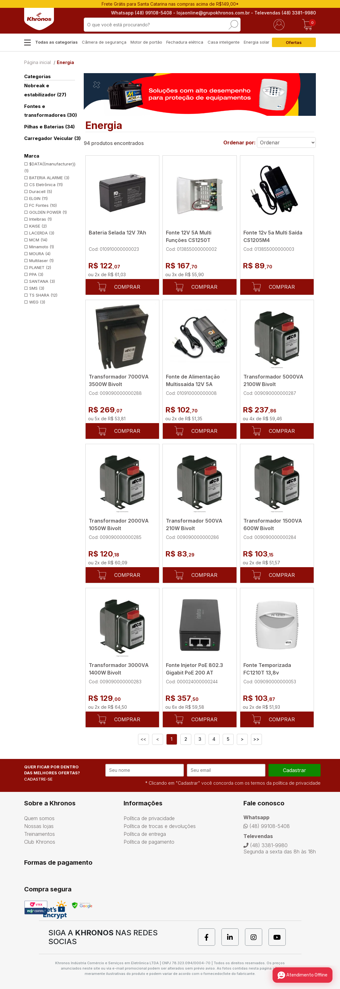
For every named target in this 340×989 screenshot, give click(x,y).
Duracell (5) (40, 191)
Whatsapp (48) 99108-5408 (141, 12)
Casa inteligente (224, 42)
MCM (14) (38, 239)
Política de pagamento (149, 842)
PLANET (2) (40, 267)
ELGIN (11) (38, 198)
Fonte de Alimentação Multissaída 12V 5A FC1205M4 (193, 384)
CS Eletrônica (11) (46, 184)
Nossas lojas (39, 826)
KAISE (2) (38, 225)
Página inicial (37, 62)
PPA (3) (36, 274)
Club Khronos (39, 842)
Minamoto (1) (41, 246)
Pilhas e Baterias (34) (49, 127)
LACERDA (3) (41, 232)
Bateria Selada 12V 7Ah (117, 232)
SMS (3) (36, 288)
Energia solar (256, 42)
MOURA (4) (39, 253)
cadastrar (294, 770)
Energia (65, 62)
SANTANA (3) (42, 281)
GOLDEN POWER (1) (48, 212)
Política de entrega (145, 834)
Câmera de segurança (104, 42)
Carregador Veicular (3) (52, 138)
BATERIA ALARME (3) (49, 177)
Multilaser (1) (41, 260)
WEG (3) (37, 301)
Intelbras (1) (40, 219)
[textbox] (162, 25)
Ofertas (294, 42)
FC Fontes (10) (43, 205)
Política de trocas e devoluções (160, 826)
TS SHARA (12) (43, 295)
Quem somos (39, 818)
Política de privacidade (149, 818)
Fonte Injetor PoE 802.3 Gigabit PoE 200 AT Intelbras (194, 672)
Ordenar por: (239, 142)
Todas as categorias (56, 42)
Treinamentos (39, 834)
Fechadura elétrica (184, 42)
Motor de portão (146, 42)
